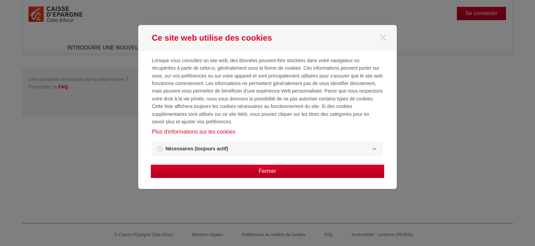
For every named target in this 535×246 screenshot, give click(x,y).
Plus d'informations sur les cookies (193, 132)
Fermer (267, 171)
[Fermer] (383, 37)
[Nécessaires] (374, 149)
